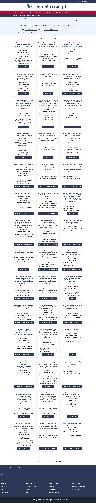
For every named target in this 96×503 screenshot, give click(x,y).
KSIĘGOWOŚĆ (29, 483)
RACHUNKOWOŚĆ (72, 401)
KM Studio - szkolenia (72, 147)
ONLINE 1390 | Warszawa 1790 (24, 354)
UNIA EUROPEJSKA (48, 54)
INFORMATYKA (5, 486)
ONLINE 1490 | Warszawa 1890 (24, 244)
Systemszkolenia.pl (72, 115)
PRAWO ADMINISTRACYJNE (48, 406)
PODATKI (72, 113)
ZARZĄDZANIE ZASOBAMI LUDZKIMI (72, 228)
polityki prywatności (62, 499)
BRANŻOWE (52, 489)
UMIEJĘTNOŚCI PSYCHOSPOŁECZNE (23, 257)
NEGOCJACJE (72, 429)
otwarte (12, 468)
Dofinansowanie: (22, 25)
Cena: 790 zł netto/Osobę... (72, 93)
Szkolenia (23, 12)
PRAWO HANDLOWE (23, 176)
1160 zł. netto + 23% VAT (48, 448)
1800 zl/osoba (72, 157)
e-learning (24, 468)
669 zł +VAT (48, 157)
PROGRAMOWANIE (72, 145)
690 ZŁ (72, 354)
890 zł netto (23, 66)
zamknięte (17, 468)
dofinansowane (32, 468)
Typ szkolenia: (35, 25)
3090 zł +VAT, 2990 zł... (72, 127)
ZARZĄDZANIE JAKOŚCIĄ (78, 486)
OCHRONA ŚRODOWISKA (23, 52)
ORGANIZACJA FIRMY (23, 406)
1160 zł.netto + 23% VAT (48, 322)
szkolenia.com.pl (48, 7)
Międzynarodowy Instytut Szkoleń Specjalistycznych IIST (23, 55)
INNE (48, 262)
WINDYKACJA (72, 260)
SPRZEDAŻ (51, 486)
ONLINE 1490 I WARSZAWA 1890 (24, 322)
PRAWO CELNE (48, 81)
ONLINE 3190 (48, 93)
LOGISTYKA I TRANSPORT (72, 174)
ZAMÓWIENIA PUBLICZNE (72, 286)
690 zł (72, 298)
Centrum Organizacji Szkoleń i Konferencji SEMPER (23, 116)
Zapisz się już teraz (20, 475)
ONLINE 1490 (23, 270)
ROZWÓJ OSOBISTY (23, 150)
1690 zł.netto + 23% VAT (72, 448)
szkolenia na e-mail (61, 12)
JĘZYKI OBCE (4, 492)
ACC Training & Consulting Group (72, 288)
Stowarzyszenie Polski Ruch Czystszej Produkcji (72, 87)
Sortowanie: (21, 33)
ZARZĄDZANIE (76, 483)
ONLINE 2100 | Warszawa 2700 (48, 244)
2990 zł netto (48, 354)
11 (52, 461)
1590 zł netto (23, 416)
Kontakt (48, 12)
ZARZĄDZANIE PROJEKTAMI (48, 174)
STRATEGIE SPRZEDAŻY (23, 313)
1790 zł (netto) (23, 448)
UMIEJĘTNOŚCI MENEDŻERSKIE (48, 288)
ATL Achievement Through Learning (48, 290)
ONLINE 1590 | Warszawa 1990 (24, 186)
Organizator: (56, 25)
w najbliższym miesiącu (43, 468)
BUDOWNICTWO (72, 56)
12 (54, 461)
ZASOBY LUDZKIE (76, 489)
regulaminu (52, 499)
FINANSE (3, 483)
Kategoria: (41, 29)
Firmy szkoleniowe (36, 12)
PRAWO (27, 492)
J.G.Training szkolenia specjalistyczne (48, 83)
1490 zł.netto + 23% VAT (48, 298)
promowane (53, 468)
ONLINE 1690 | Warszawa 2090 (72, 244)
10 (49, 461)
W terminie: (21, 29)
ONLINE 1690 (72, 213)
